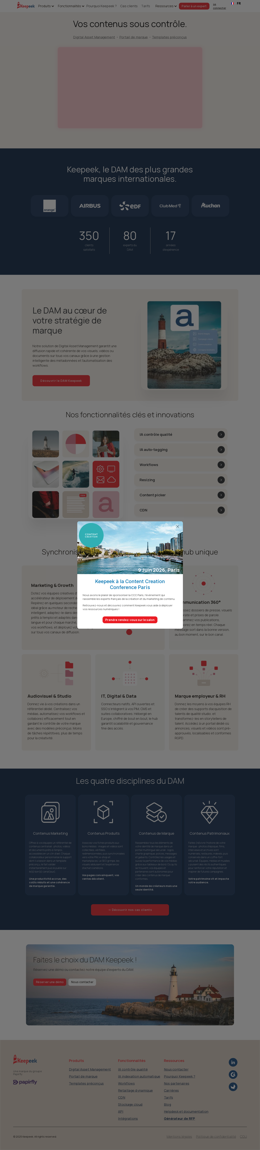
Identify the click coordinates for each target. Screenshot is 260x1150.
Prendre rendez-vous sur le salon (130, 620)
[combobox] (236, 3)
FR (236, 3)
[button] (44, 6)
